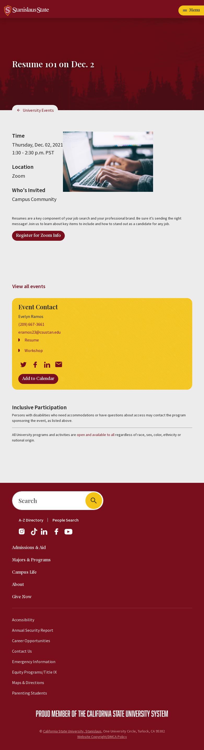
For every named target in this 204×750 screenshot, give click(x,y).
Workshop (34, 350)
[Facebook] (58, 534)
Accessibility (23, 619)
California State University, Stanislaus (72, 731)
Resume (32, 340)
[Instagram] (24, 534)
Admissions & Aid (29, 547)
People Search (66, 520)
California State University (118, 713)
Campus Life (24, 572)
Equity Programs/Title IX (34, 672)
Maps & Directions (28, 682)
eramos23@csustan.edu (39, 332)
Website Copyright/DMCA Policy (102, 736)
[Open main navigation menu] (191, 10)
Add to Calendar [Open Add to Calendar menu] (38, 378)
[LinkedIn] (44, 534)
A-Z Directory (31, 520)
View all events (28, 286)
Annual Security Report (32, 630)
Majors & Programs (31, 560)
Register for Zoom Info (38, 235)
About (18, 584)
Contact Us (22, 651)
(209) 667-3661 (31, 324)
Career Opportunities (31, 640)
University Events (38, 110)
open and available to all (95, 434)
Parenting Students (29, 693)
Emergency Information (33, 661)
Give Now (22, 597)
